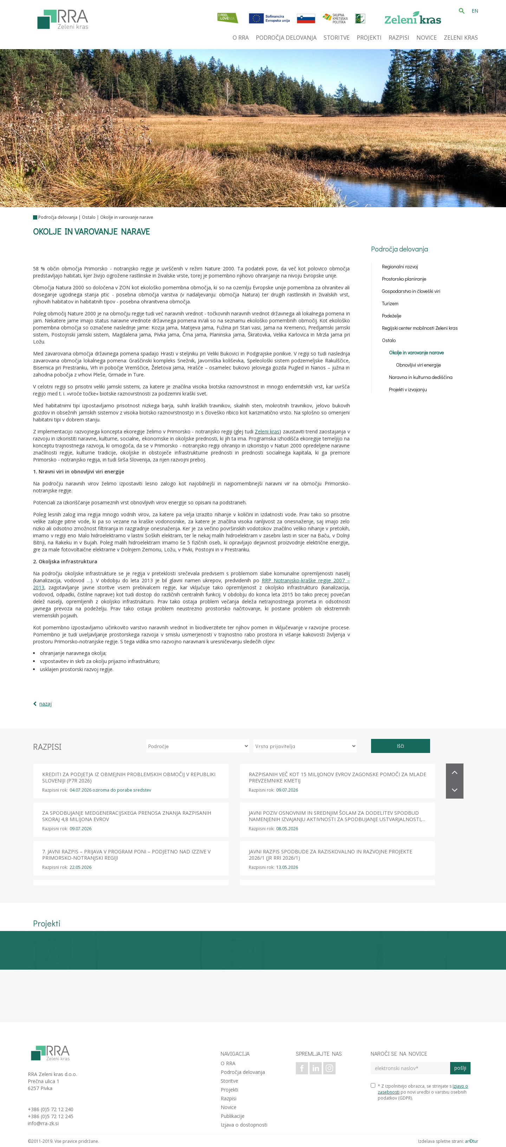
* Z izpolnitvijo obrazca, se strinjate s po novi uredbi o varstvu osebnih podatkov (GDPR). (419, 1092)
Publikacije (233, 1116)
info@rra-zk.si (43, 1123)
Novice (228, 1107)
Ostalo (89, 217)
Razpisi (228, 1098)
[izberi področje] (198, 746)
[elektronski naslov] (410, 1068)
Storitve (229, 1080)
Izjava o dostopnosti (244, 1124)
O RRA (228, 1063)
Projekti (229, 1089)
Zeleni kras (267, 431)
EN (475, 10)
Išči (400, 745)
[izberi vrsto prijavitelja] (305, 746)
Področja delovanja (57, 217)
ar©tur (471, 1141)
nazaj (45, 703)
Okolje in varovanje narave (126, 217)
